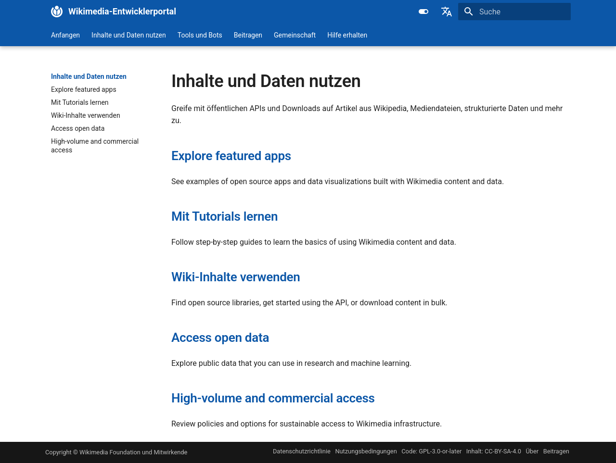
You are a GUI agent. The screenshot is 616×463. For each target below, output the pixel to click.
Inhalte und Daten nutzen (128, 35)
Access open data (220, 337)
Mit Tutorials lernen (224, 216)
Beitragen (248, 35)
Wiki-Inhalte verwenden (235, 277)
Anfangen (65, 35)
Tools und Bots (200, 35)
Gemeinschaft (295, 35)
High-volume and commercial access (273, 398)
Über (532, 451)
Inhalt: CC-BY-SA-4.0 (493, 451)
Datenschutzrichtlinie (302, 451)
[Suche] (514, 11)
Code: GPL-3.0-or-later (431, 451)
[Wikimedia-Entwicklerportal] (56, 11)
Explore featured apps (231, 156)
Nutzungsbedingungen (366, 451)
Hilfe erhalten (347, 35)
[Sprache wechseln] (446, 11)
